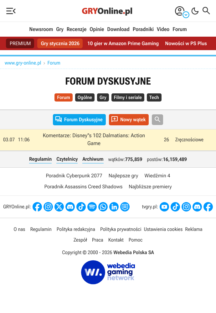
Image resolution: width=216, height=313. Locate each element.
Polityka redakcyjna (76, 229)
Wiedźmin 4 (157, 176)
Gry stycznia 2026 (60, 43)
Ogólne (85, 97)
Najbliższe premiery (150, 187)
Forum (179, 29)
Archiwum (92, 159)
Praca (97, 240)
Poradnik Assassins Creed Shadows (83, 187)
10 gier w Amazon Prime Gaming (123, 43)
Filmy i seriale (128, 97)
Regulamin (40, 159)
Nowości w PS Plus (186, 43)
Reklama (193, 229)
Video (163, 29)
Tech (154, 97)
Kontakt (116, 240)
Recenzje (77, 29)
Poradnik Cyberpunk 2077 (74, 176)
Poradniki (143, 29)
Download (118, 29)
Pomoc (135, 240)
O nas (19, 229)
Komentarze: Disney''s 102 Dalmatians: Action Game (94, 140)
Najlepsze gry (123, 176)
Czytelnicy (67, 159)
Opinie (97, 29)
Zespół (80, 240)
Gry (60, 29)
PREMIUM (20, 43)
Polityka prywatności (120, 229)
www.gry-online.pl (23, 63)
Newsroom (41, 29)
